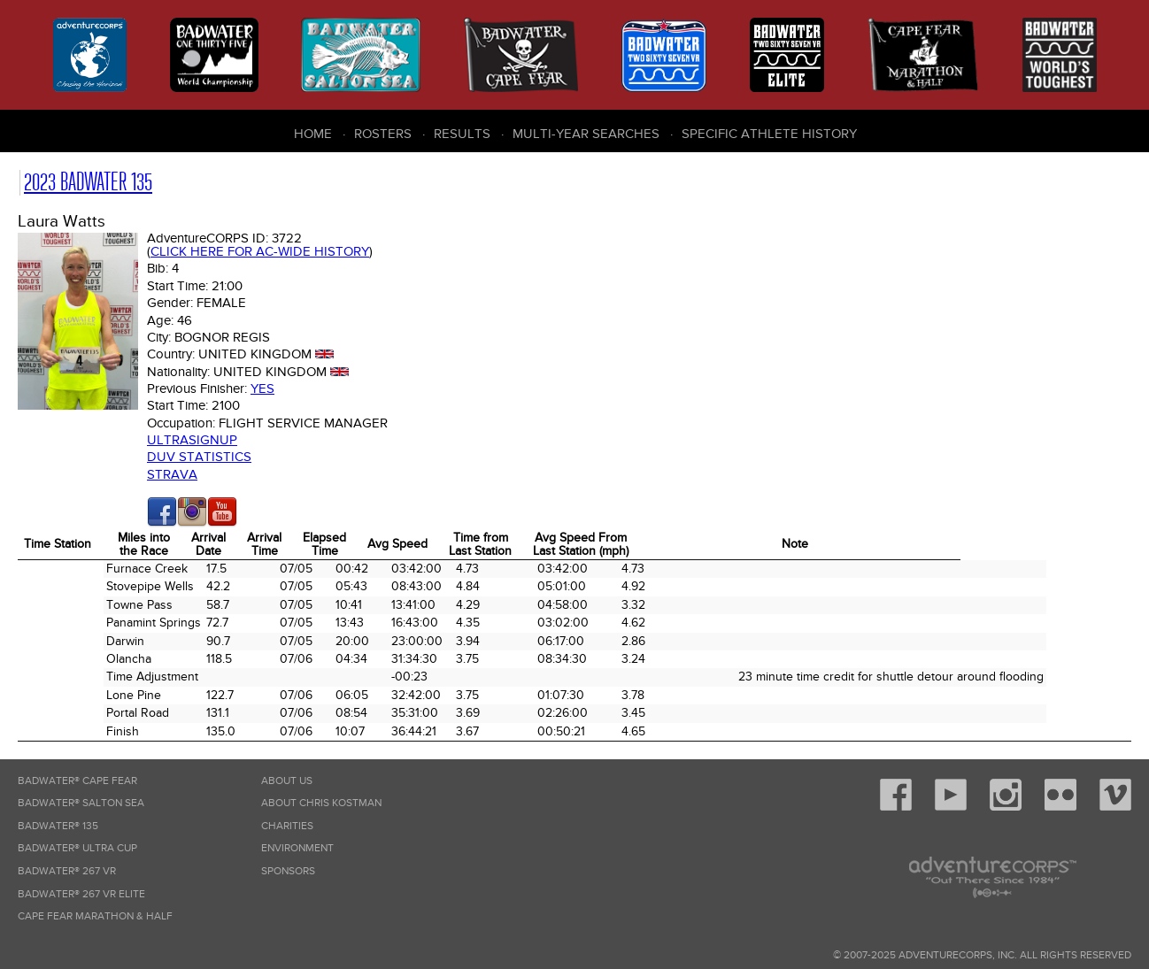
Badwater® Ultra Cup (77, 848)
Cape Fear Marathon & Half (95, 916)
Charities (287, 826)
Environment (297, 848)
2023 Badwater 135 (88, 181)
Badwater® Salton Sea (81, 803)
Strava (172, 474)
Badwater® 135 (58, 826)
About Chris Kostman (321, 803)
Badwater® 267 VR (67, 871)
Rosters (383, 134)
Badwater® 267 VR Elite (81, 894)
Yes (262, 388)
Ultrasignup (192, 440)
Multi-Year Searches (586, 134)
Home (313, 134)
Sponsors (288, 871)
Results (462, 134)
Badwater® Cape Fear (77, 781)
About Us (286, 781)
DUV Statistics (199, 457)
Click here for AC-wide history (259, 251)
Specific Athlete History (769, 134)
